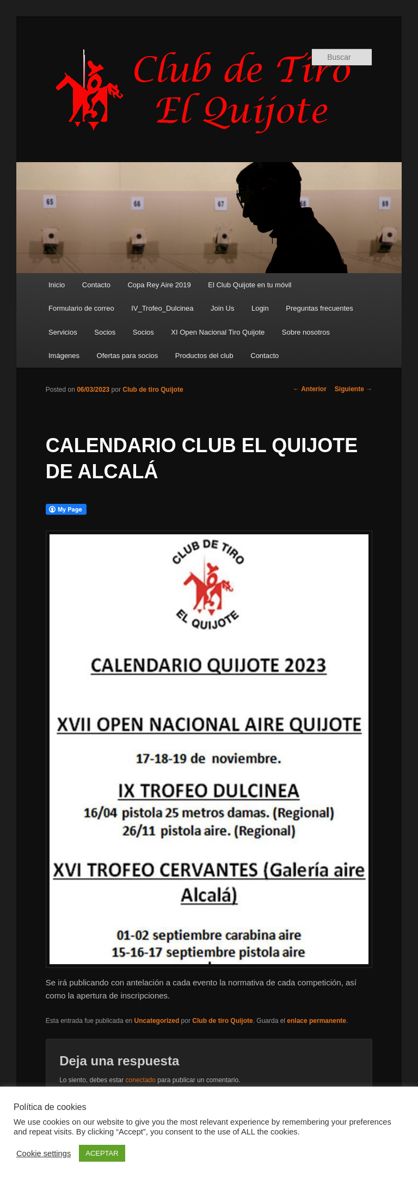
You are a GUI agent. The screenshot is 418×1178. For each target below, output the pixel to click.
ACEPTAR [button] (101, 1153)
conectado (141, 1080)
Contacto (96, 285)
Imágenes (63, 355)
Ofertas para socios (127, 355)
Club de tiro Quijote (152, 389)
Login (260, 308)
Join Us (222, 308)
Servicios (62, 332)
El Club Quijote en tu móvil (249, 285)
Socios (104, 332)
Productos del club (204, 355)
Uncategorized (157, 1021)
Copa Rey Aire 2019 (158, 285)
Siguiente (353, 389)
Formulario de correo (81, 308)
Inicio (56, 285)
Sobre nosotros (306, 332)
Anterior (310, 389)
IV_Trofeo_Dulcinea (162, 308)
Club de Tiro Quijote (209, 90)
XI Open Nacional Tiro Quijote (218, 332)
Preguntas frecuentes (319, 308)
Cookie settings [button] (43, 1153)
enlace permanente (316, 1021)
